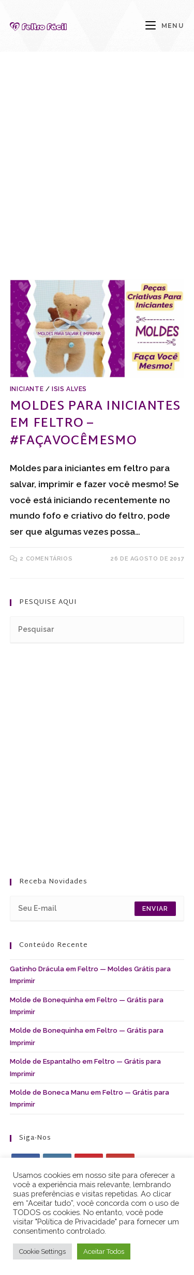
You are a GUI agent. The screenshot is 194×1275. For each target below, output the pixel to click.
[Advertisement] (97, 178)
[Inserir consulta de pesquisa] (97, 630)
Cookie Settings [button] (42, 1251)
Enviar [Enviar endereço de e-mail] (155, 908)
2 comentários (46, 558)
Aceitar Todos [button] (103, 1251)
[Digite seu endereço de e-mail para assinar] (97, 909)
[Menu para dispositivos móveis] (164, 25)
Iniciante (26, 389)
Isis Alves (69, 389)
